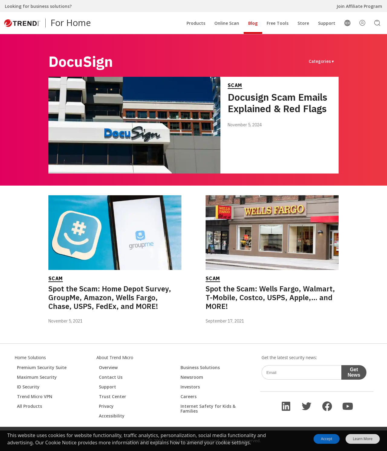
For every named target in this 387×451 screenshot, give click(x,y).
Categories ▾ (321, 61)
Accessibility (112, 416)
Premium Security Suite (42, 367)
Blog (253, 23)
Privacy (106, 406)
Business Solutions (200, 367)
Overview (108, 367)
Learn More (362, 438)
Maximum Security (37, 377)
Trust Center (112, 396)
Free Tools (277, 23)
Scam (235, 85)
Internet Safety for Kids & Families (208, 408)
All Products (29, 406)
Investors (190, 387)
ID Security (28, 387)
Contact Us (110, 377)
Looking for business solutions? (38, 6)
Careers (188, 396)
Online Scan (226, 23)
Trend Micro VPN (34, 396)
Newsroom (191, 377)
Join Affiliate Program (359, 6)
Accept (326, 438)
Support (326, 23)
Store (303, 23)
